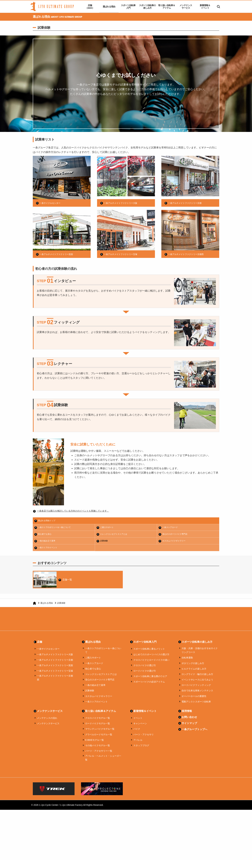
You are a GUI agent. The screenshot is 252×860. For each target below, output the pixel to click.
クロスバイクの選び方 (144, 667)
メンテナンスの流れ (47, 719)
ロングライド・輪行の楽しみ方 (197, 676)
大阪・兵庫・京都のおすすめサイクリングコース (200, 652)
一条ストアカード (170, 527)
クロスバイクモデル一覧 (97, 719)
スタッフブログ (141, 747)
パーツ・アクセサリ (143, 736)
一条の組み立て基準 (47, 541)
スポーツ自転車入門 (128, 6)
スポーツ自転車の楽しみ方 (147, 6)
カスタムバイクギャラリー (175, 541)
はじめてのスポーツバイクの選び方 (151, 656)
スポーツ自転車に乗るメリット (149, 650)
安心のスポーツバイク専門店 (176, 534)
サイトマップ (189, 725)
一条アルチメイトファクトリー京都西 (187, 254)
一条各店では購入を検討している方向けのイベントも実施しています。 (78, 510)
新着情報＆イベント (205, 6)
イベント (137, 719)
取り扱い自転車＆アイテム (166, 6)
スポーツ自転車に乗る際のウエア (150, 678)
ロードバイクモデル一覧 (97, 725)
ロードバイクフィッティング (196, 687)
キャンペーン (140, 725)
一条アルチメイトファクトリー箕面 (58, 254)
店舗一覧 (67, 580)
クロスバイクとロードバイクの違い (151, 661)
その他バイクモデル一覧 (97, 747)
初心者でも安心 (45, 534)
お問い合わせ (189, 718)
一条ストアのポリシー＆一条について (56, 527)
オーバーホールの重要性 (194, 697)
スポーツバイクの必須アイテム (149, 683)
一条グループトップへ (194, 731)
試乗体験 (104, 541)
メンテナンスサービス (186, 6)
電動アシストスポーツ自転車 (196, 703)
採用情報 (187, 712)
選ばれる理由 (109, 6)
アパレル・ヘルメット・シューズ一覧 (103, 759)
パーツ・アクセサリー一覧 (98, 752)
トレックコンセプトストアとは (115, 534)
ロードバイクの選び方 (144, 672)
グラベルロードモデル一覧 (98, 736)
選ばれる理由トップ (47, 520)
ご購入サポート (107, 527)
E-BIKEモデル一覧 (94, 741)
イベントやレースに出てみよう (197, 681)
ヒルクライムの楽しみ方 (194, 670)
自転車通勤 (187, 659)
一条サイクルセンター (51, 203)
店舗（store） (89, 6)
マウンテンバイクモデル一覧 (99, 730)
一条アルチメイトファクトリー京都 (186, 203)
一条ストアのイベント (48, 548)
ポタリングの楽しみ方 (193, 665)
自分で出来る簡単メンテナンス (197, 692)
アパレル (137, 741)
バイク (136, 730)
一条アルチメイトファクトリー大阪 (122, 203)
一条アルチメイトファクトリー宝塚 (122, 254)
